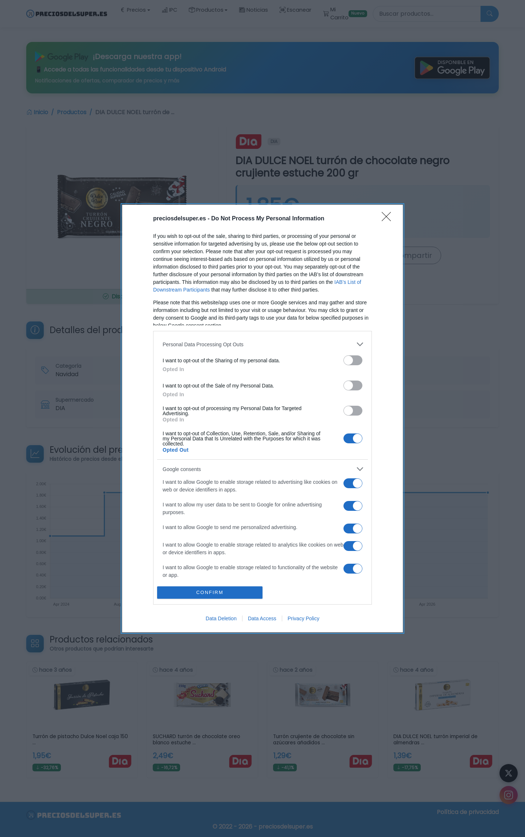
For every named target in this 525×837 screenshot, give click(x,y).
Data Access (262, 618)
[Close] (389, 219)
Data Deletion (221, 618)
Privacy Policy (303, 618)
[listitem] (262, 344)
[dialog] (262, 418)
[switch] (352, 360)
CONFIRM (209, 592)
